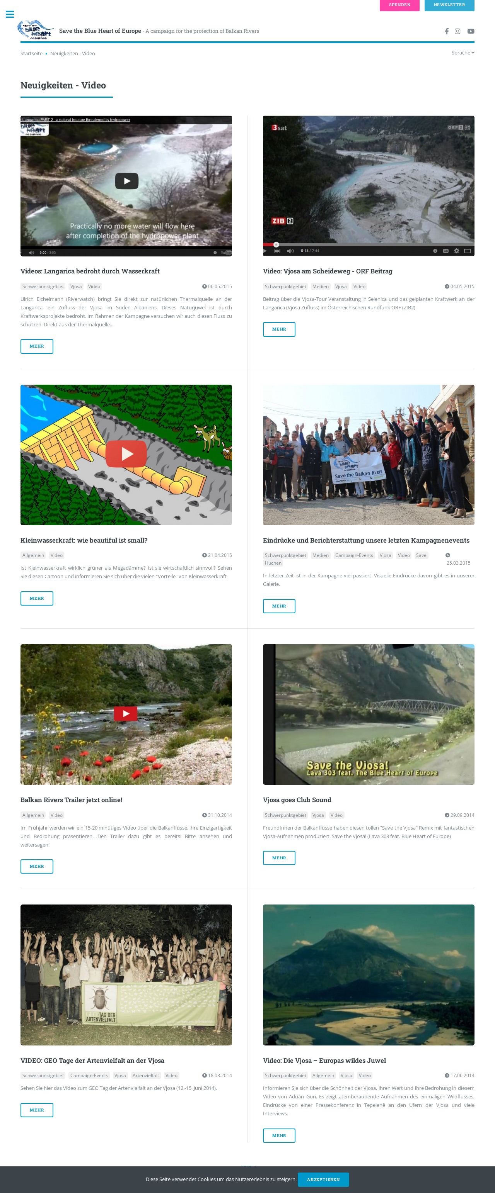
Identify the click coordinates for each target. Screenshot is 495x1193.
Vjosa (76, 286)
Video (94, 286)
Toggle (14, 14)
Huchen (273, 563)
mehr (37, 346)
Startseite (31, 53)
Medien (320, 286)
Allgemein (33, 555)
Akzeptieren (323, 1179)
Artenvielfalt (146, 1075)
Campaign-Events (354, 555)
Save (421, 555)
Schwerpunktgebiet (43, 286)
